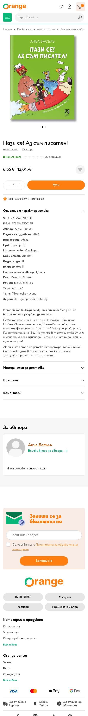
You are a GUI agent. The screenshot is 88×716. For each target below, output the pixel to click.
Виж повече (10, 644)
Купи (56, 185)
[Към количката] (80, 6)
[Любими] (61, 6)
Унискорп (27, 149)
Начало (7, 29)
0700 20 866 (23, 597)
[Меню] (7, 17)
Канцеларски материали (19, 638)
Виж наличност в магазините (23, 199)
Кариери (23, 607)
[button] (42, 127)
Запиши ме (44, 560)
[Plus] (19, 185)
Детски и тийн (46, 29)
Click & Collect (40, 703)
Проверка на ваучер (65, 607)
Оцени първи (53, 157)
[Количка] (80, 6)
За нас (7, 662)
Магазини (65, 597)
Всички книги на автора (48, 451)
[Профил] (69, 6)
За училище (11, 632)
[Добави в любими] (80, 169)
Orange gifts (11, 674)
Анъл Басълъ (10, 149)
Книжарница (24, 29)
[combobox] (44, 17)
